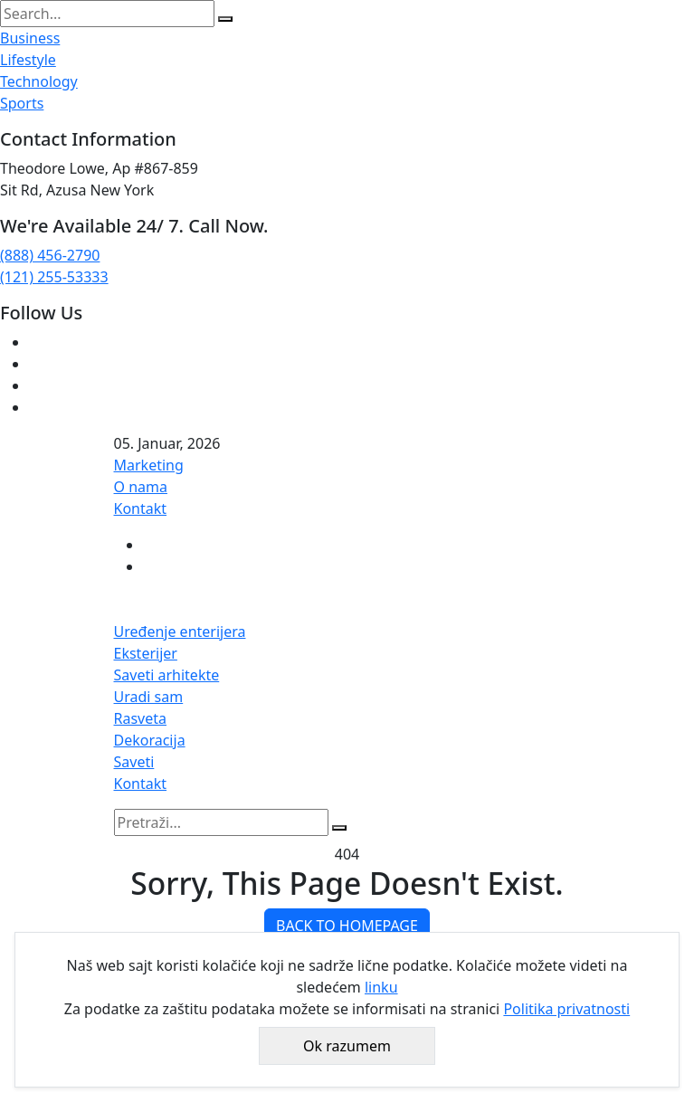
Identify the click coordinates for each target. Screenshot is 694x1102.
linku (381, 987)
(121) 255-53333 (54, 277)
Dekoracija (149, 740)
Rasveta (140, 718)
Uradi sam (149, 697)
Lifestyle (28, 60)
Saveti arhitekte (167, 675)
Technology (39, 81)
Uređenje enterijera (180, 631)
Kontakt (140, 508)
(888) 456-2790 (50, 255)
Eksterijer (145, 653)
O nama (140, 487)
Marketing (149, 465)
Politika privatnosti (566, 1009)
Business (30, 38)
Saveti (134, 762)
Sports (21, 103)
